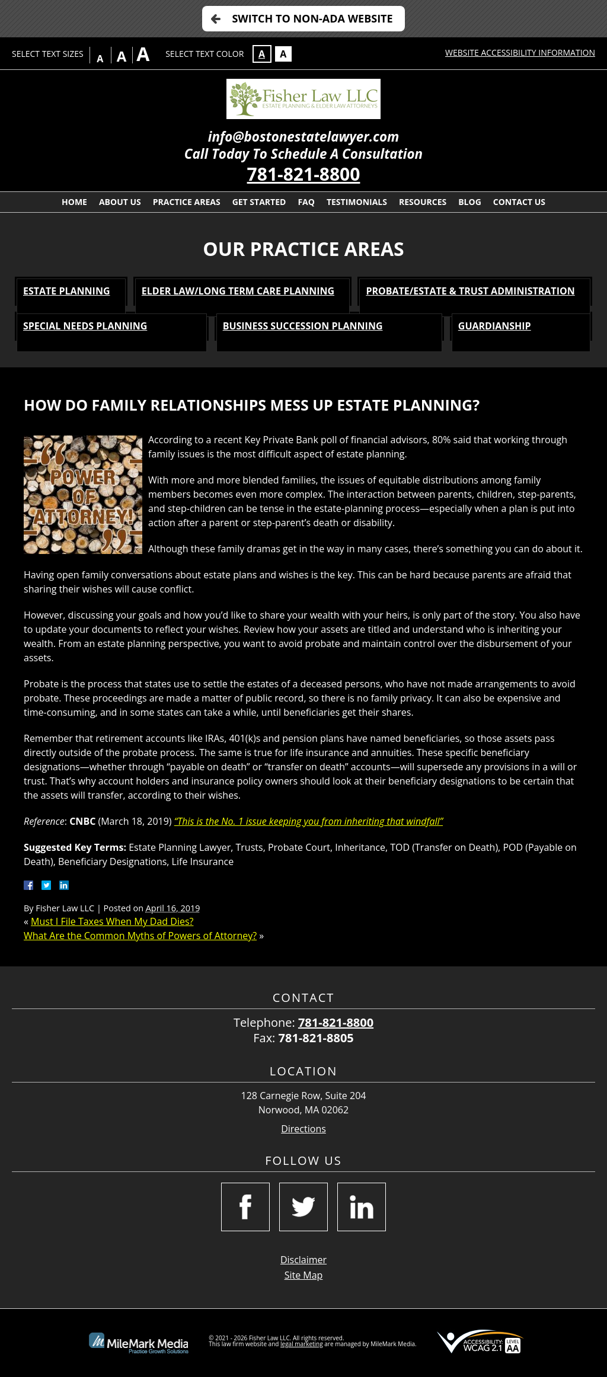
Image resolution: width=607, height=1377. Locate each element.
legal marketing (301, 1344)
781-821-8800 (303, 174)
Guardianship (494, 325)
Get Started (259, 201)
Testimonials (357, 201)
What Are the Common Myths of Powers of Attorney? (140, 935)
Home (74, 201)
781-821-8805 (316, 1038)
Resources (422, 201)
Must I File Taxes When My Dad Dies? (112, 921)
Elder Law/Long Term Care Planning (238, 290)
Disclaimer (303, 1259)
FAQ (306, 201)
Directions (303, 1129)
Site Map (304, 1275)
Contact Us (519, 201)
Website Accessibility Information (520, 52)
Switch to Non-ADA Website (312, 18)
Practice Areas (187, 201)
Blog (469, 201)
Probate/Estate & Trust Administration (470, 290)
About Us (120, 201)
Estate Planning (66, 290)
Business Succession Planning (303, 325)
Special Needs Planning (85, 325)
